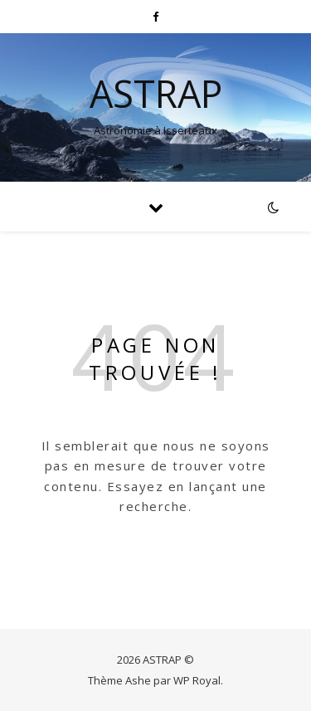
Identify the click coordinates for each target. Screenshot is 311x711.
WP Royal (197, 680)
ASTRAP (156, 93)
